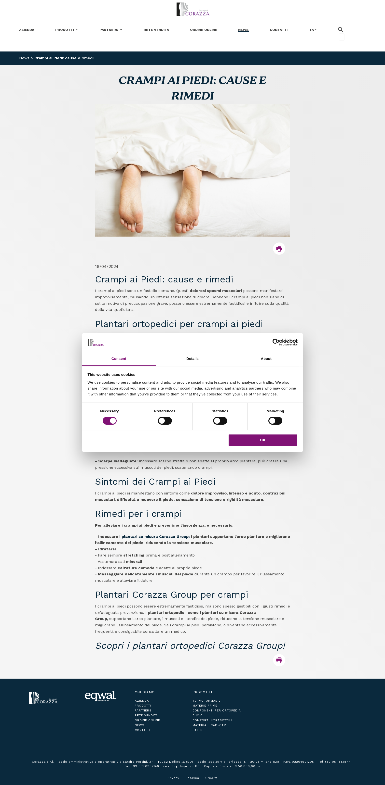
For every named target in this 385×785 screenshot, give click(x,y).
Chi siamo (145, 692)
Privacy (173, 778)
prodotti (143, 705)
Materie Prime (204, 705)
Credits (211, 778)
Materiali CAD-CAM (209, 725)
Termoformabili (206, 700)
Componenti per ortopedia (216, 710)
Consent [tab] (118, 358)
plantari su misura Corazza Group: (156, 536)
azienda (142, 700)
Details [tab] (192, 358)
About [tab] (266, 358)
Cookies (192, 778)
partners (143, 710)
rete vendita (146, 715)
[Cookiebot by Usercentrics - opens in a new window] (276, 342)
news (139, 725)
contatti (142, 730)
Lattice (199, 730)
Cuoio (197, 715)
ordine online (147, 720)
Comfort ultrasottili (212, 720)
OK (263, 440)
